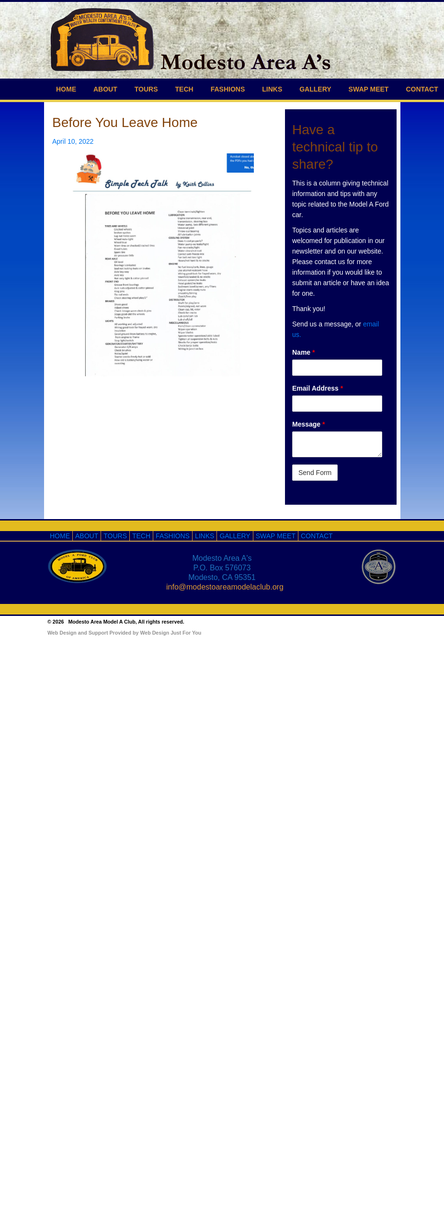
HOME (66, 89)
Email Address (317, 388)
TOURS (146, 89)
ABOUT (105, 89)
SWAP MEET (369, 89)
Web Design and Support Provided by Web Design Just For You (124, 633)
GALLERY (315, 89)
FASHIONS (228, 89)
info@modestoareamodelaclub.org (225, 587)
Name (303, 352)
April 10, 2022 (72, 141)
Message (308, 424)
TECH (184, 89)
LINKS (272, 89)
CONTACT (317, 536)
